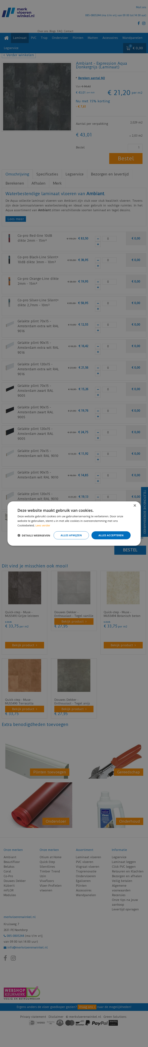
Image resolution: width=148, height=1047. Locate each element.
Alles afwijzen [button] (70, 535)
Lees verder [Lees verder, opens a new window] (42, 525)
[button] (33, 535)
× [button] (134, 505)
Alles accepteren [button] (111, 535)
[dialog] (74, 523)
